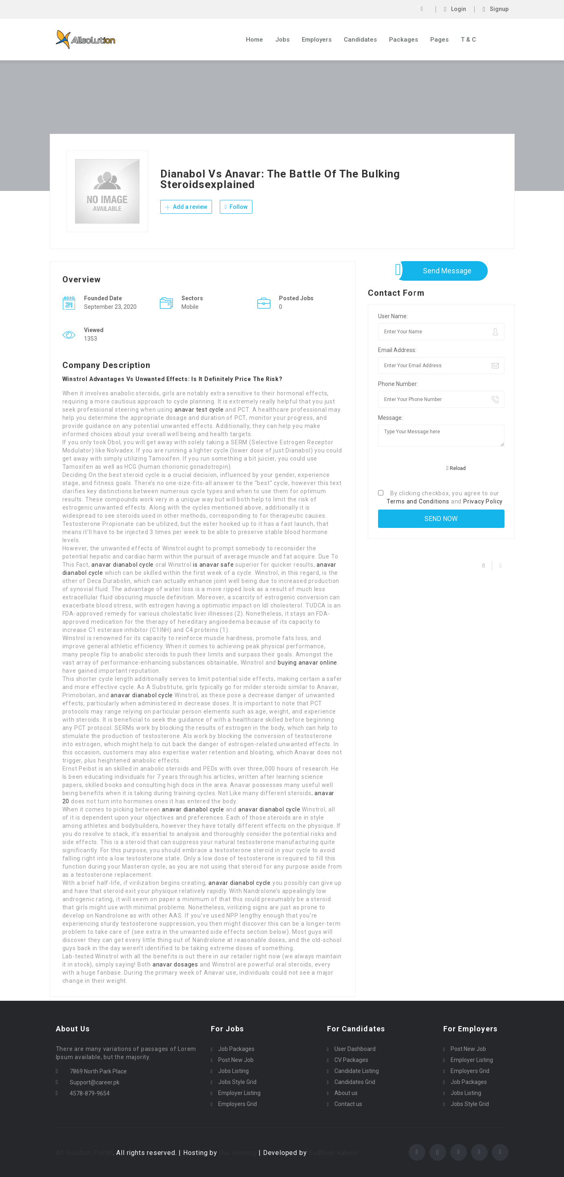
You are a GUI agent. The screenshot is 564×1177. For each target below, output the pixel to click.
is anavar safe (213, 564)
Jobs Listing (233, 1071)
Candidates (360, 39)
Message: (390, 417)
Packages (403, 39)
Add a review (186, 207)
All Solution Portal (84, 1153)
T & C (468, 39)
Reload (456, 468)
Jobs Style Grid (237, 1082)
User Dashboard (355, 1049)
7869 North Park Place (98, 1071)
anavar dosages (175, 964)
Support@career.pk (94, 1082)
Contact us (348, 1104)
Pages (439, 39)
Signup (496, 9)
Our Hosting (238, 1153)
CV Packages (351, 1060)
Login (455, 9)
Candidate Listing (356, 1071)
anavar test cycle (199, 409)
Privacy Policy (483, 501)
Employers (317, 39)
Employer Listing (239, 1093)
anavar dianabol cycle (122, 564)
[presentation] (440, 469)
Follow (236, 207)
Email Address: (397, 350)
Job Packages (236, 1049)
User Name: (393, 316)
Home (254, 39)
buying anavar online (307, 662)
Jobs (282, 39)
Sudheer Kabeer (334, 1153)
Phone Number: (398, 384)
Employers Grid (237, 1104)
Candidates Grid (354, 1082)
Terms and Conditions (418, 501)
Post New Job (236, 1060)
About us (346, 1093)
